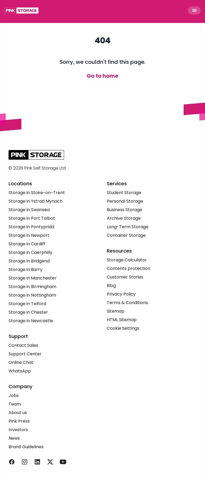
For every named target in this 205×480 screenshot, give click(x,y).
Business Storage (124, 210)
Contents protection (128, 268)
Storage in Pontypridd (31, 227)
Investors (18, 430)
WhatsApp (20, 371)
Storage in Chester (28, 312)
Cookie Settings (123, 328)
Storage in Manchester (33, 278)
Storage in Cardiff (27, 244)
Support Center (25, 354)
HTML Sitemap (122, 320)
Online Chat (21, 362)
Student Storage (124, 193)
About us (18, 413)
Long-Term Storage (127, 227)
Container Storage (126, 235)
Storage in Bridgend (29, 261)
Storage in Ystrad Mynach (35, 201)
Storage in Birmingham (32, 287)
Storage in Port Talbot (32, 218)
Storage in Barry (25, 269)
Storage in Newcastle (31, 321)
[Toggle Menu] (194, 10)
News (14, 438)
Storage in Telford (27, 304)
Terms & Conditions (127, 303)
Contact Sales (23, 345)
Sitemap (115, 311)
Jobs (14, 395)
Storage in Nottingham (32, 295)
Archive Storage (124, 218)
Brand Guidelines (26, 447)
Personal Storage (125, 201)
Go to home (102, 76)
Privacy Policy (121, 294)
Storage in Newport (29, 235)
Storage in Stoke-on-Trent (37, 193)
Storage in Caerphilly (30, 252)
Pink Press (19, 421)
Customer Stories (125, 277)
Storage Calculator (127, 260)
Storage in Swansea (29, 210)
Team (15, 404)
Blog (111, 285)
